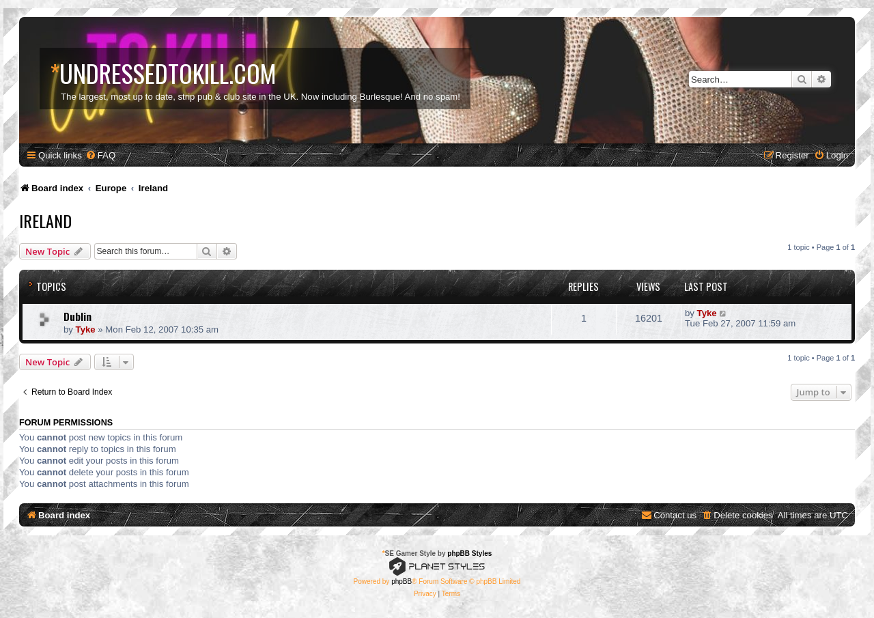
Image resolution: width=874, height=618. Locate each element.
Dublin (77, 316)
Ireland (45, 220)
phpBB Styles (469, 553)
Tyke (86, 329)
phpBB (401, 581)
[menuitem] (100, 155)
